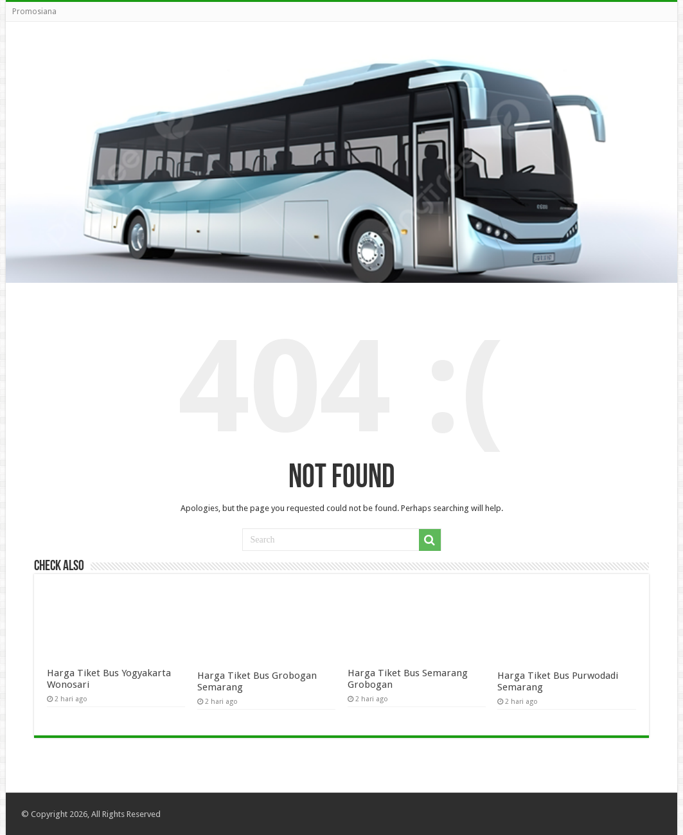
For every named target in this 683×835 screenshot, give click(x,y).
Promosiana (34, 11)
